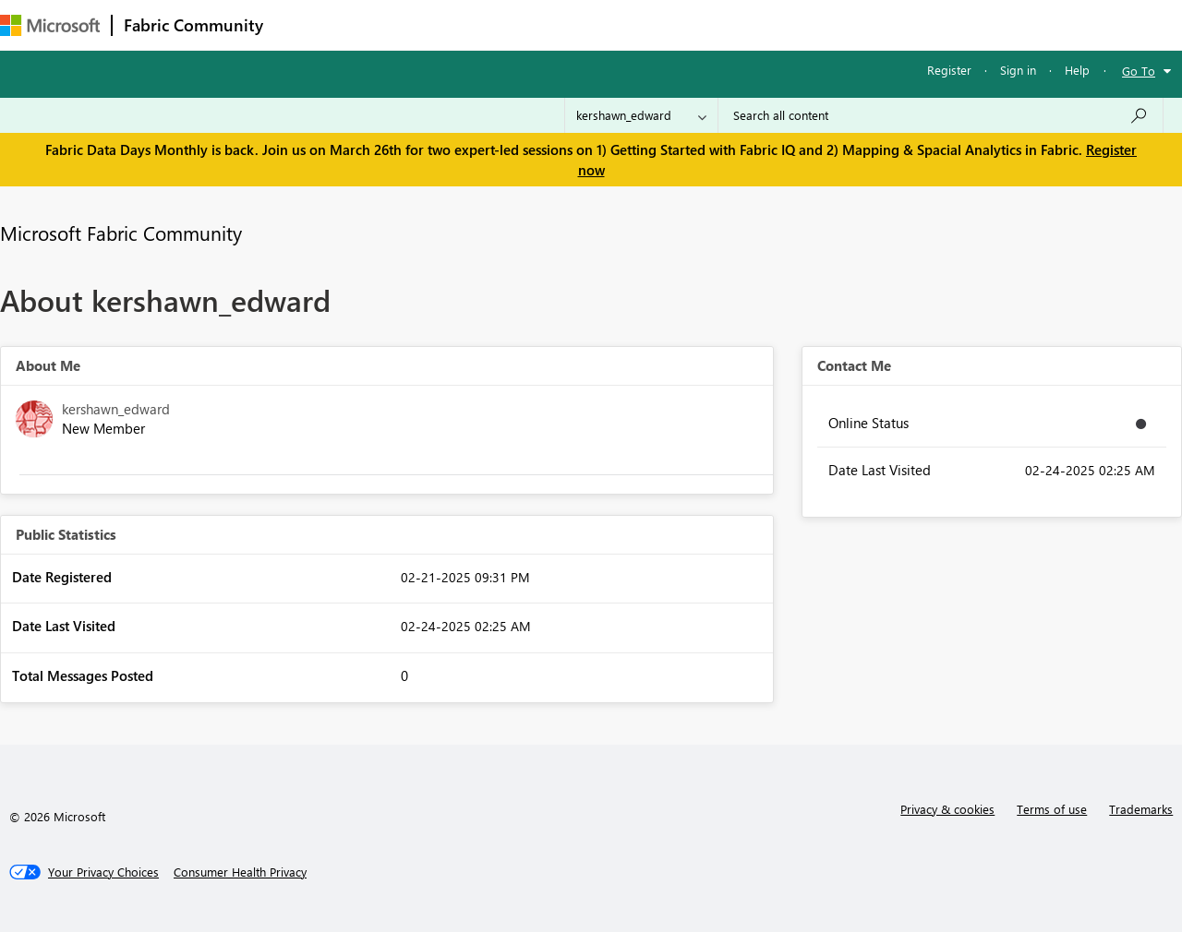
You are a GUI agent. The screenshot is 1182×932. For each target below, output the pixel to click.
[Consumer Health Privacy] (240, 872)
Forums (305, 24)
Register (949, 70)
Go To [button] (1138, 70)
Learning (698, 24)
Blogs (627, 24)
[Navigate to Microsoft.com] (50, 25)
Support (776, 24)
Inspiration (386, 24)
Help (1077, 70)
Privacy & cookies (947, 809)
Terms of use (1052, 809)
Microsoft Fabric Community (121, 232)
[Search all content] (941, 115)
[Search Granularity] (641, 115)
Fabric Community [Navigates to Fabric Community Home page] (193, 25)
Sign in (1018, 70)
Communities (544, 24)
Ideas (462, 24)
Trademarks (1141, 809)
